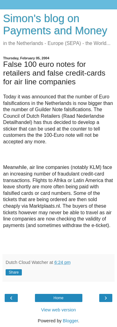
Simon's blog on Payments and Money (55, 24)
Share (14, 272)
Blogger (70, 320)
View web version (58, 309)
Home (58, 298)
